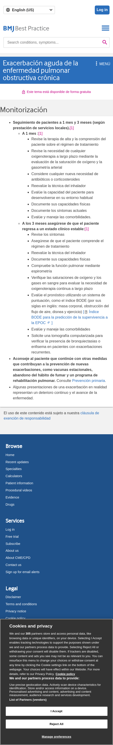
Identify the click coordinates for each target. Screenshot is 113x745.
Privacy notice (16, 611)
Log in (102, 10)
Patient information (19, 483)
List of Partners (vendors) (28, 699)
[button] (95, 64)
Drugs (10, 504)
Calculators (14, 476)
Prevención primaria (88, 381)
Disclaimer (13, 597)
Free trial (12, 536)
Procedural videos (19, 490)
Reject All (56, 724)
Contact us (13, 565)
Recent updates (17, 462)
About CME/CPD (18, 558)
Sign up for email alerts (22, 572)
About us (12, 550)
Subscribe (13, 544)
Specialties (14, 469)
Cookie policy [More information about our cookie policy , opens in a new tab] (65, 674)
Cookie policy (15, 618)
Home (10, 455)
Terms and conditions (21, 604)
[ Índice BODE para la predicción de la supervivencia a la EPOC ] (69, 317)
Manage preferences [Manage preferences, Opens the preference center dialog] (56, 736)
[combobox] (51, 42)
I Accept (56, 711)
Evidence (12, 497)
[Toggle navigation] (105, 28)
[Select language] (29, 10)
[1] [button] (72, 128)
